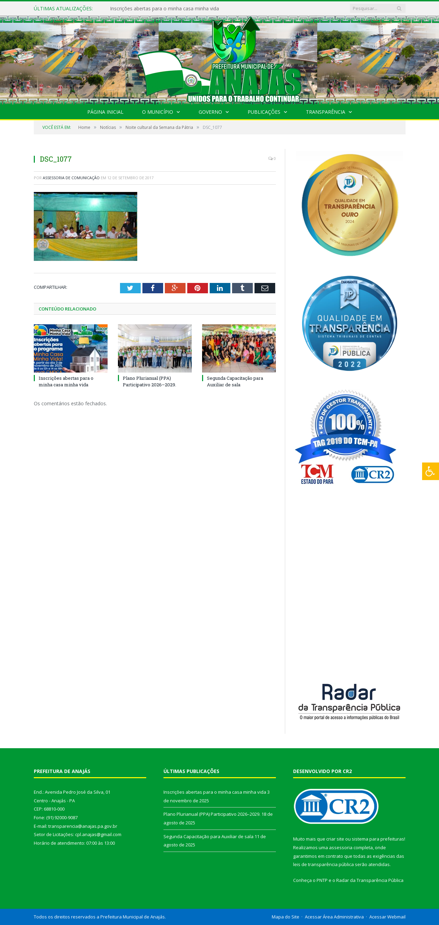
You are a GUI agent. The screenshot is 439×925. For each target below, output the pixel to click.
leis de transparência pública (323, 864)
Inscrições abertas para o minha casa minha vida (164, 9)
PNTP (322, 880)
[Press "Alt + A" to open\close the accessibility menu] (430, 471)
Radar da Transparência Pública (369, 880)
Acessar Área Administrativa (334, 917)
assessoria (340, 847)
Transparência (325, 112)
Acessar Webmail (387, 917)
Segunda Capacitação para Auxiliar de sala (235, 381)
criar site (335, 839)
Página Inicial (105, 112)
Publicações (264, 112)
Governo (210, 112)
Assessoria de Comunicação (71, 177)
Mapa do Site (285, 917)
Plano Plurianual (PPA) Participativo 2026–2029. (149, 381)
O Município (157, 112)
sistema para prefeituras (378, 839)
